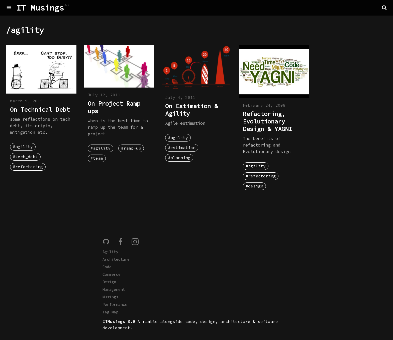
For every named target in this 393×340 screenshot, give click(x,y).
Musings (110, 297)
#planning (179, 157)
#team (96, 158)
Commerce (112, 274)
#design (254, 185)
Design (109, 282)
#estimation (181, 147)
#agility (23, 146)
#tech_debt (25, 156)
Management (114, 289)
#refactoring (28, 166)
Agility (110, 251)
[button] (384, 7)
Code (107, 266)
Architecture (116, 259)
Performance (115, 304)
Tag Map (110, 312)
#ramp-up (131, 148)
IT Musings (40, 8)
